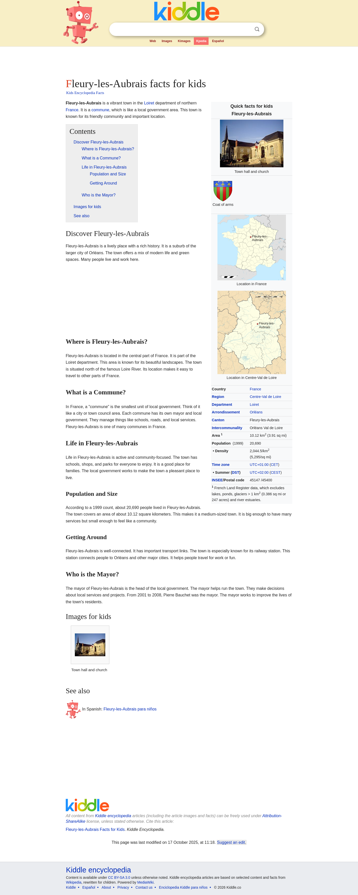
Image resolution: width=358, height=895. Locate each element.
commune (100, 110)
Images (167, 41)
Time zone (221, 465)
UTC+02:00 (259, 472)
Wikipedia (73, 882)
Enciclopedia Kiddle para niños (183, 887)
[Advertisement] (179, 61)
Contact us (143, 887)
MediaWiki (145, 882)
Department (222, 405)
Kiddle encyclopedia (113, 816)
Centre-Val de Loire (265, 397)
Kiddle (71, 887)
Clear (246, 29)
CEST (275, 472)
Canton (218, 420)
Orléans (256, 412)
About (106, 887)
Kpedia (201, 41)
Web (153, 41)
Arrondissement (226, 412)
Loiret (254, 405)
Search (257, 29)
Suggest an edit (231, 842)
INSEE (217, 480)
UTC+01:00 (259, 465)
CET (274, 465)
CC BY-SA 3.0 (119, 877)
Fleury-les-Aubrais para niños (130, 709)
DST (235, 472)
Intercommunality (227, 428)
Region (218, 397)
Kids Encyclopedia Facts (85, 93)
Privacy (123, 887)
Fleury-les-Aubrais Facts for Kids (95, 829)
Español (218, 41)
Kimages (184, 41)
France (255, 389)
